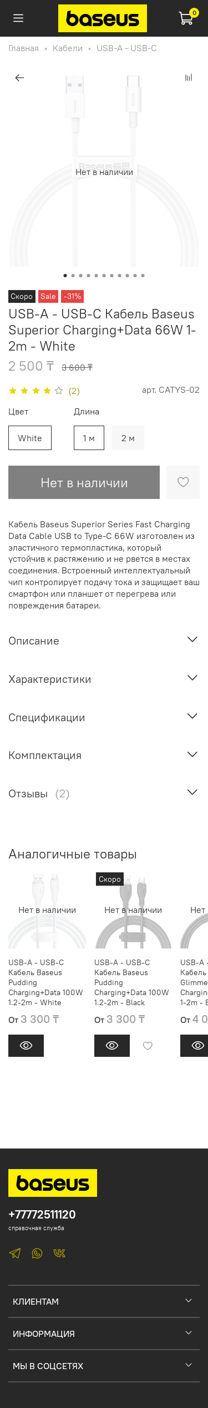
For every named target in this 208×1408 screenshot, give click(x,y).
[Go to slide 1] (65, 275)
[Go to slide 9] (127, 275)
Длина (86, 411)
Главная (23, 47)
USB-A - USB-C (127, 47)
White (30, 437)
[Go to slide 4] (88, 275)
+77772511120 (42, 1214)
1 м (89, 437)
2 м (128, 437)
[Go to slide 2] (73, 275)
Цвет (18, 411)
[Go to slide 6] (104, 275)
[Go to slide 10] (135, 275)
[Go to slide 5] (96, 275)
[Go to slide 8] (119, 275)
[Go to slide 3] (81, 275)
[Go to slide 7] (112, 275)
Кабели (68, 47)
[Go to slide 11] (143, 275)
